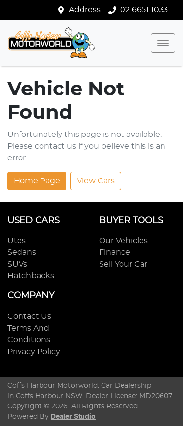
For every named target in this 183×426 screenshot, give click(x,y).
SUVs (17, 264)
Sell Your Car (123, 264)
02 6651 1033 (144, 10)
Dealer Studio (73, 416)
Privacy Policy (33, 352)
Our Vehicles (123, 241)
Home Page (37, 181)
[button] (163, 43)
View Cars (96, 181)
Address (85, 10)
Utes (16, 241)
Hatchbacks (30, 276)
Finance (114, 252)
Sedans (21, 252)
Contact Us (29, 316)
